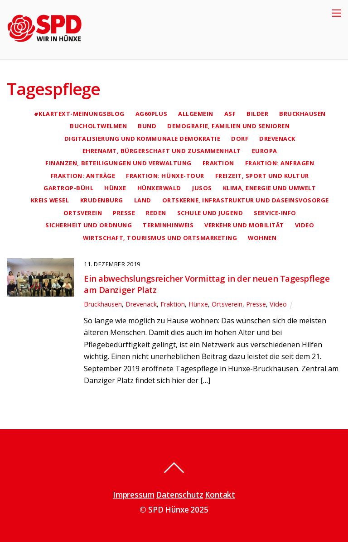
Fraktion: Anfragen (279, 163)
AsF (230, 114)
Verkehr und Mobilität (244, 225)
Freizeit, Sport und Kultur (262, 176)
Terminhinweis (168, 225)
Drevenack (277, 138)
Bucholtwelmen (98, 126)
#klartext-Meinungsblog (79, 114)
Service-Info (275, 213)
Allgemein (195, 114)
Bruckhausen (302, 114)
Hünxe (115, 188)
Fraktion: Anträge (83, 176)
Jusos (202, 188)
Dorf (239, 138)
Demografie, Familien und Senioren (228, 126)
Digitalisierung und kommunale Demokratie (142, 138)
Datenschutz (179, 494)
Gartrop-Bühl (68, 188)
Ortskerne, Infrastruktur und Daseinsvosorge (245, 200)
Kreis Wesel (50, 200)
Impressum (133, 494)
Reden (156, 213)
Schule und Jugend (210, 213)
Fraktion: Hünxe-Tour (165, 176)
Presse (124, 213)
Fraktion (218, 163)
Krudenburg (101, 200)
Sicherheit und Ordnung (88, 225)
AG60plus (151, 114)
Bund (147, 126)
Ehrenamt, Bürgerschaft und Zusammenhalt (161, 151)
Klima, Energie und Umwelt (269, 188)
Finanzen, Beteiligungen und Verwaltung (118, 163)
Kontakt (220, 494)
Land (142, 200)
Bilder (257, 114)
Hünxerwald (159, 188)
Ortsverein (82, 213)
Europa (264, 151)
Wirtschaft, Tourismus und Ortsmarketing (160, 238)
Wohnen (262, 238)
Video (304, 225)
